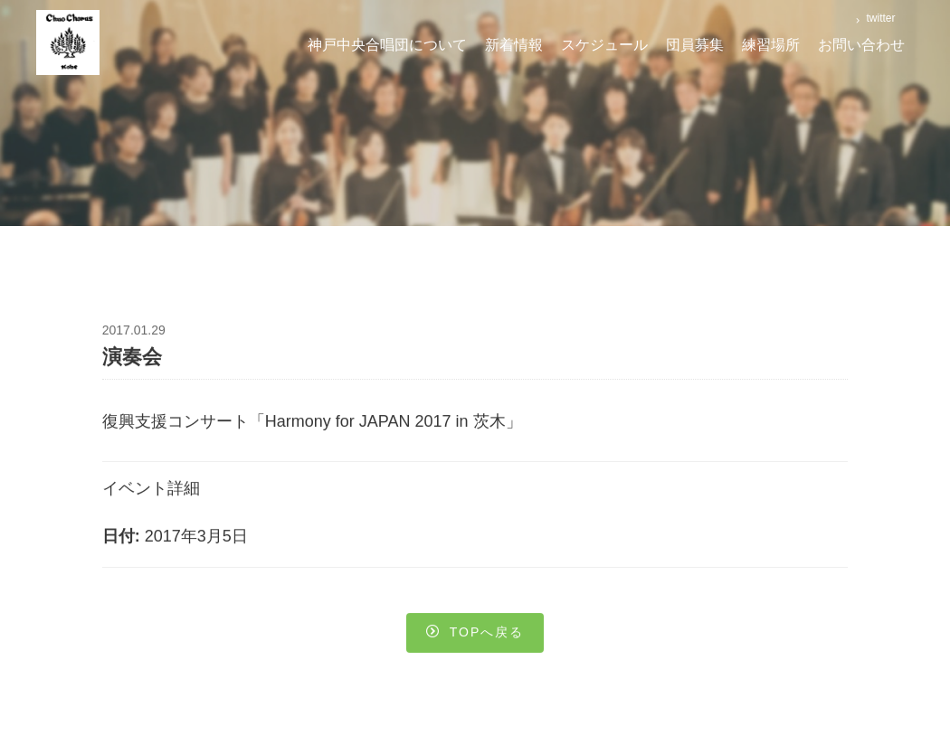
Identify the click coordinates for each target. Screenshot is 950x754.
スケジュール (604, 44)
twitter (879, 18)
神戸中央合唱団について (387, 44)
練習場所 (771, 44)
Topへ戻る (475, 634)
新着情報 (514, 44)
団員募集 (695, 44)
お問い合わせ (861, 44)
